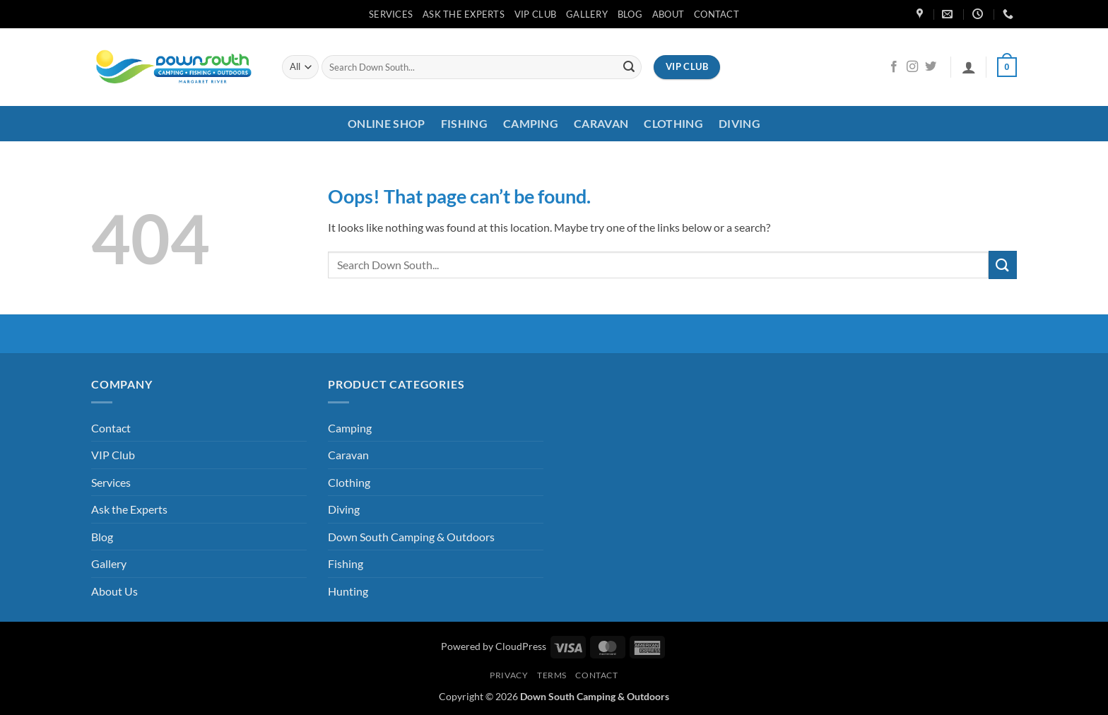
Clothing (673, 123)
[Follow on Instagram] (912, 67)
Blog (630, 14)
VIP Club (535, 14)
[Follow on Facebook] (894, 67)
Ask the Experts (464, 14)
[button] (969, 67)
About (668, 14)
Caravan (601, 123)
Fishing (464, 123)
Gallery (587, 14)
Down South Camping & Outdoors (411, 536)
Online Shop (386, 123)
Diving (739, 123)
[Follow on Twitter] (930, 67)
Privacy (509, 675)
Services (391, 14)
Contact (716, 14)
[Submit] (629, 67)
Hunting (348, 591)
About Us (114, 591)
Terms (552, 675)
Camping (530, 123)
